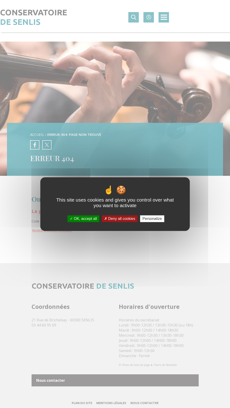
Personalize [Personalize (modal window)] (152, 219)
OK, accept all (83, 219)
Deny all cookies (119, 219)
